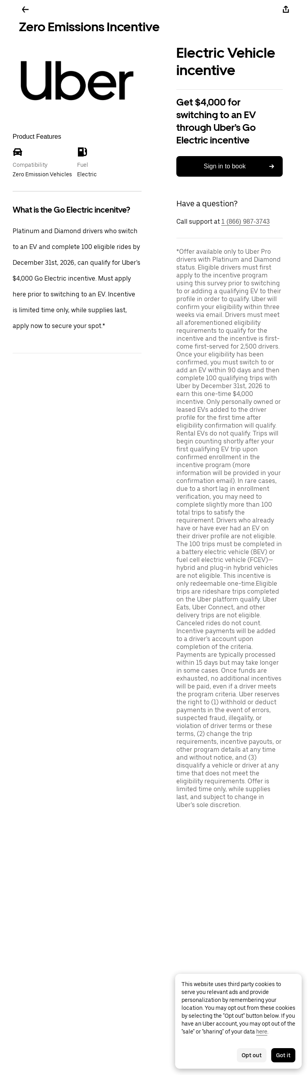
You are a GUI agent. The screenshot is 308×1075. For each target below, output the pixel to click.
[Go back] (25, 9)
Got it (283, 1055)
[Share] (285, 9)
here (261, 1031)
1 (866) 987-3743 (245, 221)
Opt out (252, 1055)
